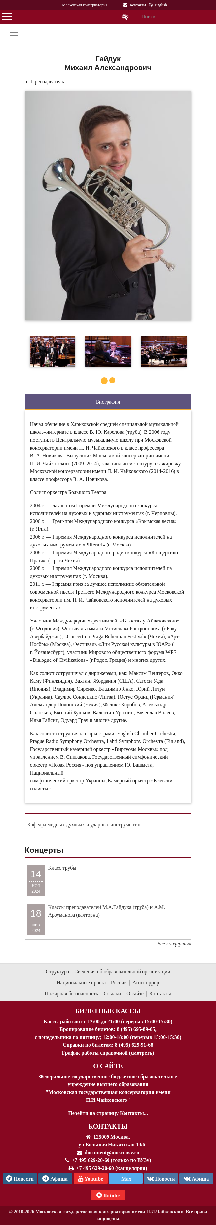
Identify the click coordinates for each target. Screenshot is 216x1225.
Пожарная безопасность (71, 993)
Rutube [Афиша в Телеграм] (108, 1195)
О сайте (135, 993)
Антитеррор (145, 982)
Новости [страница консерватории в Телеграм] (20, 1178)
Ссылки (112, 993)
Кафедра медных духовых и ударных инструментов (84, 824)
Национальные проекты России (92, 982)
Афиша (196, 1178)
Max (125, 1179)
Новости (161, 1178)
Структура (57, 971)
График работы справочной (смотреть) (108, 1053)
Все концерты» (174, 943)
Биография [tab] (108, 402)
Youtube (90, 1178)
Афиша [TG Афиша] (55, 1178)
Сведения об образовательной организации (122, 971)
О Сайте (108, 1066)
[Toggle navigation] (14, 33)
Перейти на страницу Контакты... (108, 1113)
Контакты (160, 993)
